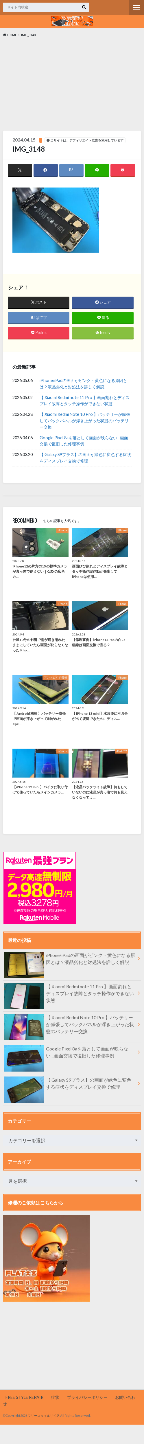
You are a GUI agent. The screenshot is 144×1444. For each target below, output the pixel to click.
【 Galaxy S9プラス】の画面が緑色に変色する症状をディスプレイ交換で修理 (85, 458)
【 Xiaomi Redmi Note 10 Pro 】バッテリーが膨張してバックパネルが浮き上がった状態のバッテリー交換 (85, 420)
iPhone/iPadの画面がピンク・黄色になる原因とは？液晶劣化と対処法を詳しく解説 (83, 384)
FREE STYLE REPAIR (24, 1397)
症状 (55, 1397)
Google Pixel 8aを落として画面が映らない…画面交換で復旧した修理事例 (84, 441)
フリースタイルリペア (44, 1416)
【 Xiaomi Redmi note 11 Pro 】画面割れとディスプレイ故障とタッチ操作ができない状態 (85, 400)
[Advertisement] (72, 85)
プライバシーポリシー (87, 1397)
